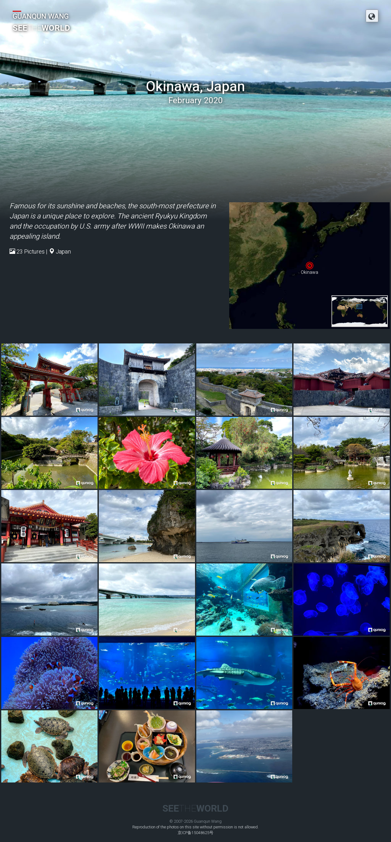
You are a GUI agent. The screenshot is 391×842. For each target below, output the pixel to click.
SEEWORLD (41, 28)
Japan (63, 252)
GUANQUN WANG (41, 16)
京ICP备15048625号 (195, 833)
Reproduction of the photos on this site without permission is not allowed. (195, 827)
